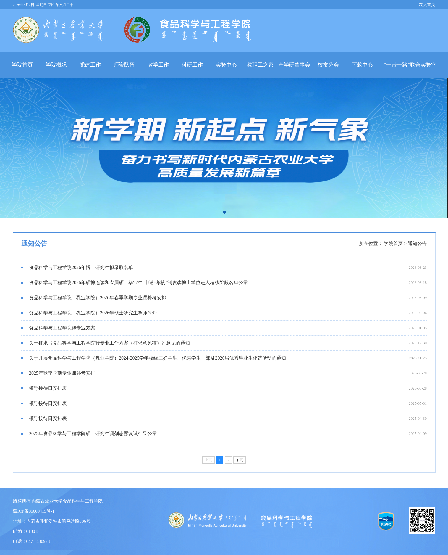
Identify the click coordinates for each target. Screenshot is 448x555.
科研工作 (192, 65)
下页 (239, 460)
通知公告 (417, 243)
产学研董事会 (294, 65)
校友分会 (328, 65)
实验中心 (226, 65)
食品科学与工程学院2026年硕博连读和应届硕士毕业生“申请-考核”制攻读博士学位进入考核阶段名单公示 (134, 282)
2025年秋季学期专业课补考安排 (58, 373)
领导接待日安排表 (44, 388)
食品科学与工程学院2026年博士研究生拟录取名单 (77, 267)
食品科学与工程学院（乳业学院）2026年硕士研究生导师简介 (89, 312)
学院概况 (56, 65)
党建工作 (90, 65)
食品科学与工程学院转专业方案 (58, 327)
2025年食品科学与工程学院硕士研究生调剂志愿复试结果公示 (89, 433)
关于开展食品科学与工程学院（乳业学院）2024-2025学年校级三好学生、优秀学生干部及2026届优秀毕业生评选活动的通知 (153, 358)
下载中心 (362, 65)
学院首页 (22, 65)
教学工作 (158, 65)
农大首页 (427, 4)
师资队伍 (124, 65)
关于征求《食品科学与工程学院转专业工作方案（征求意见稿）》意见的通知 (105, 342)
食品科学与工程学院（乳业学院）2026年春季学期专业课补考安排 (93, 297)
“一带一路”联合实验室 (410, 65)
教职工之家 (260, 65)
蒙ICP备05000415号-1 (34, 511)
